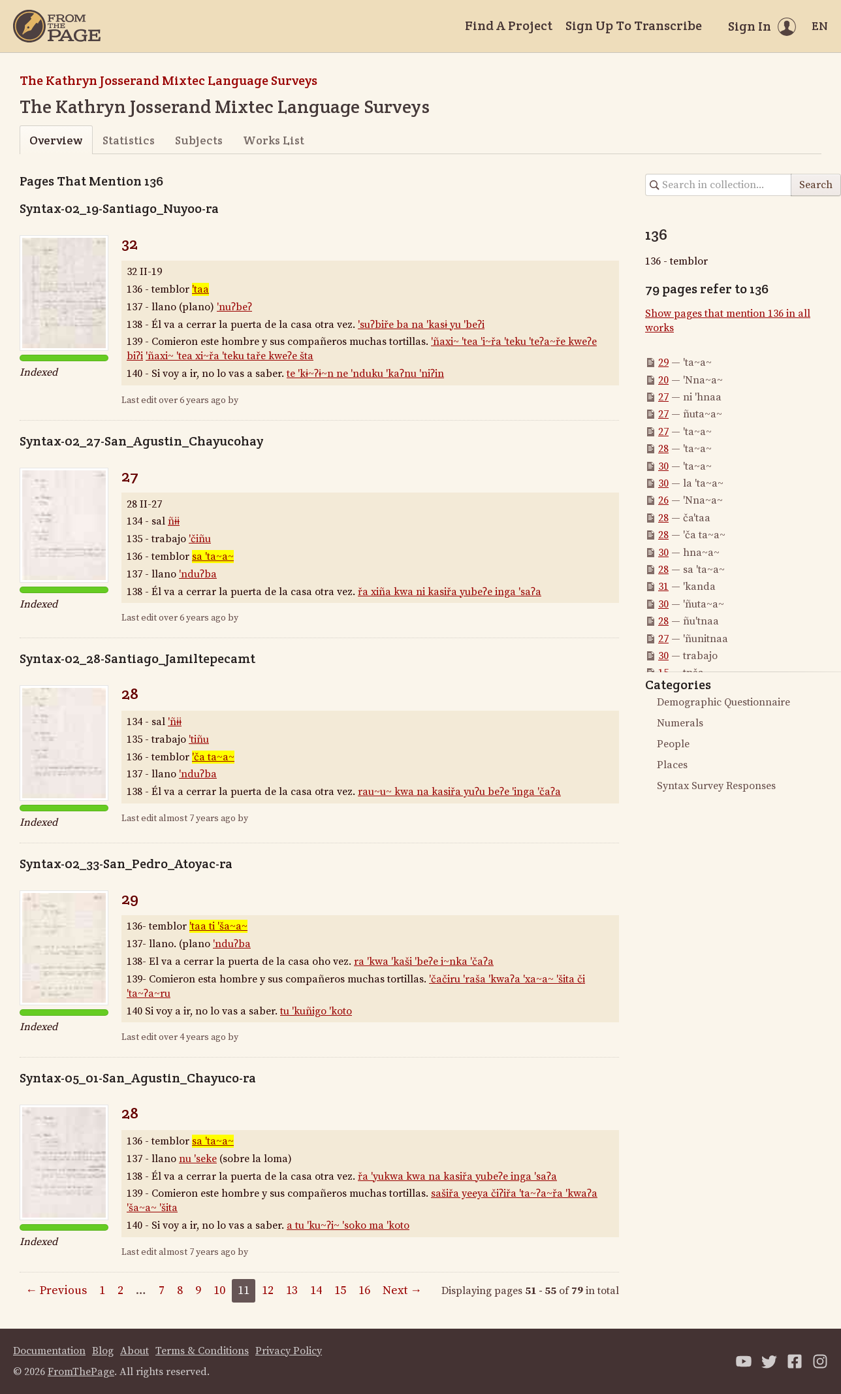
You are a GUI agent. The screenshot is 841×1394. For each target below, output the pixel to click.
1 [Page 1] (102, 1290)
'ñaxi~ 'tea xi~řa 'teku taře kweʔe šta (229, 356)
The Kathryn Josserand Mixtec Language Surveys (168, 80)
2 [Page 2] (120, 1290)
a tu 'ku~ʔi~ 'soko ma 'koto (348, 1225)
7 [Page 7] (162, 1290)
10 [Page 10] (219, 1290)
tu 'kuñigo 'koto (316, 1011)
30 (663, 466)
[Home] (57, 26)
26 (663, 500)
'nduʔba (198, 574)
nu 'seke (198, 1158)
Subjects (199, 140)
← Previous (56, 1290)
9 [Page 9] (198, 1290)
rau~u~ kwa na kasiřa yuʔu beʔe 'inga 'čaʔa (459, 791)
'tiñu (199, 739)
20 (663, 380)
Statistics (129, 140)
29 (129, 898)
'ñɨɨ (175, 721)
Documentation (49, 1350)
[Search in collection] (718, 185)
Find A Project (508, 25)
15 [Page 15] (340, 1290)
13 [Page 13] (292, 1290)
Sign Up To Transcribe (633, 25)
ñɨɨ (174, 521)
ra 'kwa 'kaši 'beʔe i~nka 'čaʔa (424, 961)
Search (816, 184)
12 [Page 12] (268, 1290)
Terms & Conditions (202, 1350)
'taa (200, 289)
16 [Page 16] (364, 1290)
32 (129, 243)
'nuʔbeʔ (234, 307)
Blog (103, 1350)
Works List (273, 140)
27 (129, 476)
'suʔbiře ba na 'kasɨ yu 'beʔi (421, 324)
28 (129, 693)
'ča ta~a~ (213, 757)
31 (663, 586)
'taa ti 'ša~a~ (218, 926)
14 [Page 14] (316, 1290)
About (134, 1350)
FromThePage (81, 1371)
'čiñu (200, 538)
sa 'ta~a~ (213, 556)
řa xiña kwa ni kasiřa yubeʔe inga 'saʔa (449, 591)
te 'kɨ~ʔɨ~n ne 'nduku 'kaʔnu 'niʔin (365, 373)
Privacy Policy (288, 1350)
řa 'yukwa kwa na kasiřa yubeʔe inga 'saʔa (457, 1176)
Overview (55, 140)
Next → (402, 1290)
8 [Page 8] (180, 1290)
